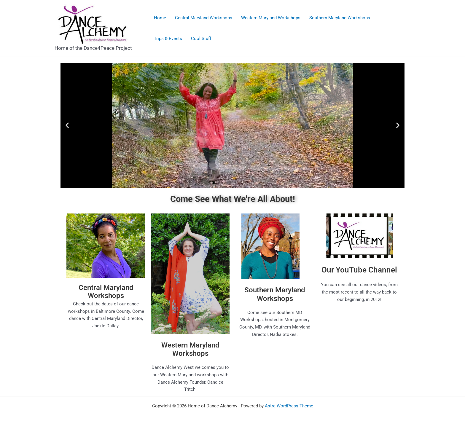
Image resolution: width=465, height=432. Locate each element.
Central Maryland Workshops (203, 17)
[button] (67, 125)
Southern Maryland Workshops (339, 17)
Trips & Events (168, 38)
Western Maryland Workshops (270, 17)
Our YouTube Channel (359, 269)
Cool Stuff (201, 38)
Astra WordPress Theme (289, 406)
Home (160, 17)
